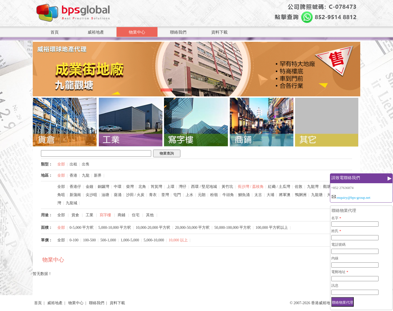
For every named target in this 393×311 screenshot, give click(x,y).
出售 (86, 164)
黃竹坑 (227, 187)
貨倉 (75, 215)
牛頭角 (228, 195)
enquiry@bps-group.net (353, 198)
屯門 (177, 195)
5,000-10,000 (154, 240)
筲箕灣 (156, 187)
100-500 (89, 240)
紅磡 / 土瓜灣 (279, 187)
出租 (73, 164)
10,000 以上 (178, 240)
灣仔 (182, 187)
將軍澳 (284, 195)
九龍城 (71, 203)
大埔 (270, 195)
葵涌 (117, 195)
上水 (189, 195)
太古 (258, 195)
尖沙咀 (91, 195)
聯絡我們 (178, 32)
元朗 (202, 195)
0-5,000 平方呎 (82, 228)
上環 (170, 187)
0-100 (74, 240)
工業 (89, 215)
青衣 (153, 195)
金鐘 (89, 187)
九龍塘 (317, 195)
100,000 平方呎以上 (271, 228)
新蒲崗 (75, 195)
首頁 (54, 32)
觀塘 (327, 187)
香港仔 (75, 187)
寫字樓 (105, 215)
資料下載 (219, 32)
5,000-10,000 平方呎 (114, 228)
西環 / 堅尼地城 (204, 187)
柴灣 (130, 187)
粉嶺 (214, 195)
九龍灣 (312, 187)
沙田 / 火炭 (135, 195)
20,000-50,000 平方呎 (192, 228)
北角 (142, 187)
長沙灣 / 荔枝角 (251, 187)
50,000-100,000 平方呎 (232, 228)
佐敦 (298, 187)
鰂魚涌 (244, 195)
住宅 (135, 215)
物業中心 (137, 32)
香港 (73, 175)
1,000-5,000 (130, 240)
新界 (98, 175)
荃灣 (165, 195)
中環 (117, 187)
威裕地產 (96, 32)
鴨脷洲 (300, 195)
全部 (61, 164)
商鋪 (121, 215)
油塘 (105, 195)
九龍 (86, 175)
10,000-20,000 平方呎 (153, 228)
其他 (150, 215)
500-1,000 (108, 240)
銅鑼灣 (103, 187)
